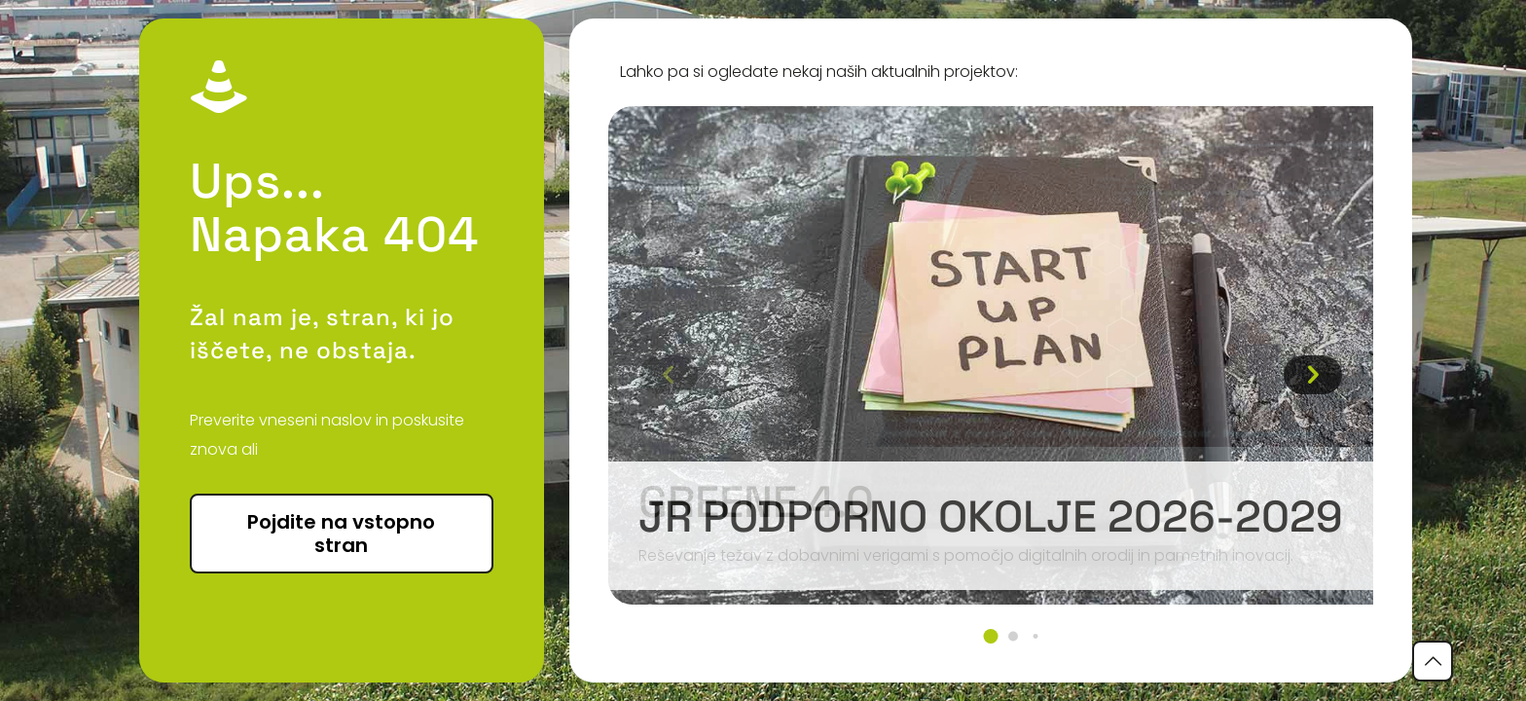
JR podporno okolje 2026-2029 (990, 516)
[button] (990, 636)
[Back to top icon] (1432, 661)
